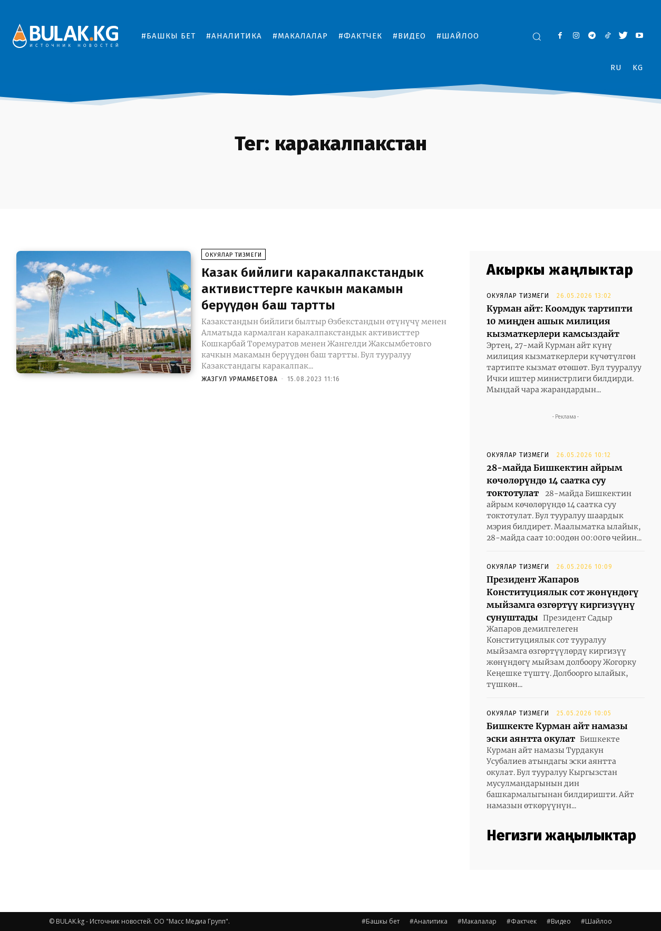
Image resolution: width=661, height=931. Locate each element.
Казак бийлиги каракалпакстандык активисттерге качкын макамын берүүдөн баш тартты (323, 290)
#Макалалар (477, 921)
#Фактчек (522, 921)
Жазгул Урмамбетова (239, 381)
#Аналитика (429, 921)
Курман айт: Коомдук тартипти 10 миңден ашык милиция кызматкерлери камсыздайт (560, 321)
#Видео (559, 921)
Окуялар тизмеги (233, 257)
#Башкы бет (381, 921)
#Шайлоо (596, 921)
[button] (536, 36)
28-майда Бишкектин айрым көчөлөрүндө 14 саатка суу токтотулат (555, 480)
